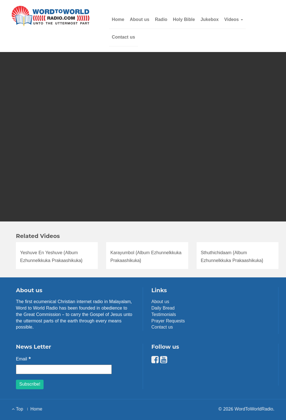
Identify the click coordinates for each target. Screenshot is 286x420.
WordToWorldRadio (254, 409)
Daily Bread (163, 308)
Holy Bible (184, 20)
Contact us (123, 37)
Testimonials (163, 315)
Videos (233, 20)
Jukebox (210, 20)
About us (139, 20)
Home (118, 20)
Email (23, 359)
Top (17, 409)
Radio (161, 20)
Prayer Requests (168, 321)
